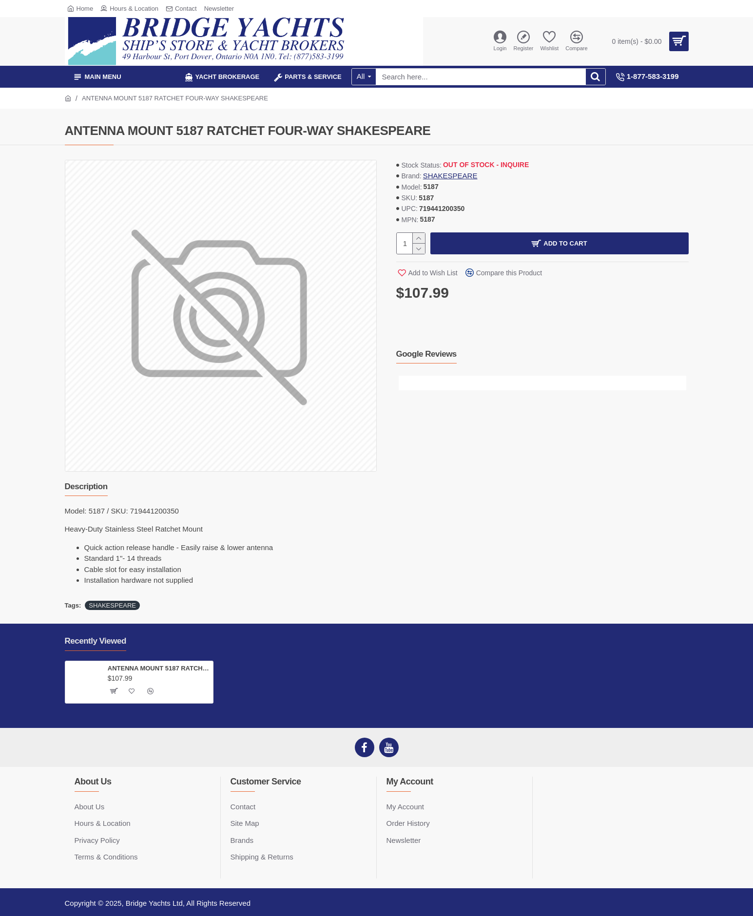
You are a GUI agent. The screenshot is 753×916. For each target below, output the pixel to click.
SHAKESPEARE (450, 176)
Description (86, 486)
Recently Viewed (95, 641)
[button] (406, 383)
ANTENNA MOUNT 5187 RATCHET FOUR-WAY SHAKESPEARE (159, 668)
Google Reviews (426, 354)
